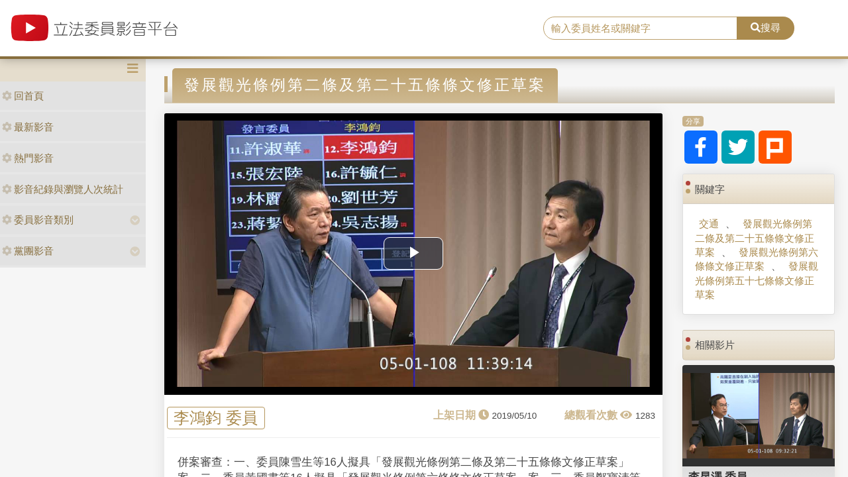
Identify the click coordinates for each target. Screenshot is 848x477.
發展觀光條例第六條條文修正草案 (756, 259)
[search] (640, 28)
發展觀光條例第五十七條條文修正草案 (756, 280)
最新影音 (28, 126)
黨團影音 (28, 250)
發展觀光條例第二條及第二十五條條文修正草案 (754, 238)
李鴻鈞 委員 (216, 418)
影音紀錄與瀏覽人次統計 (62, 189)
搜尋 (765, 27)
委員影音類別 (38, 219)
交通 (709, 223)
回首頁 (23, 95)
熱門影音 (28, 158)
